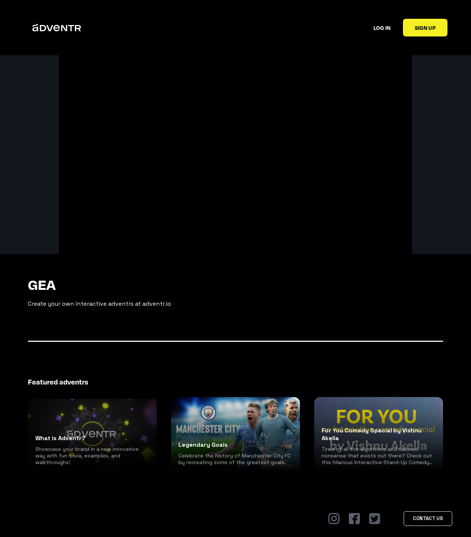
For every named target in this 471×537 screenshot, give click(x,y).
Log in (382, 27)
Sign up (425, 27)
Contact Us (428, 518)
